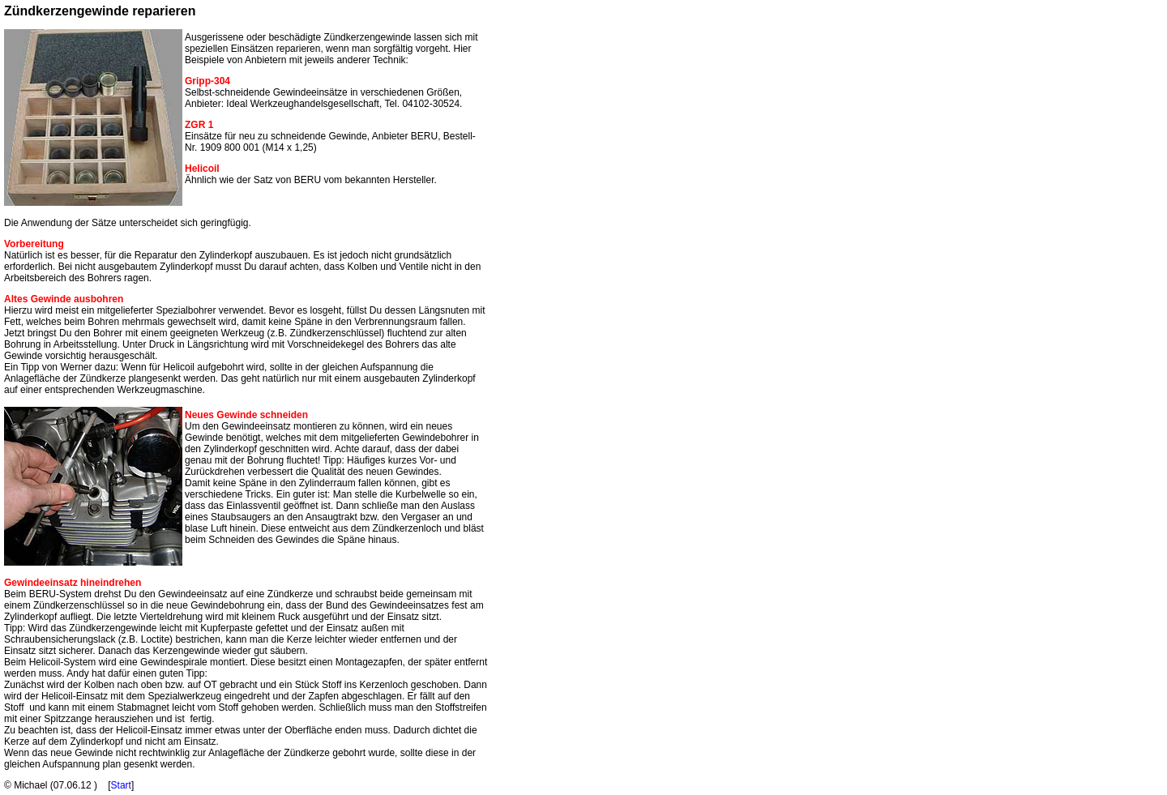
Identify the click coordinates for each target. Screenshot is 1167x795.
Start (121, 785)
